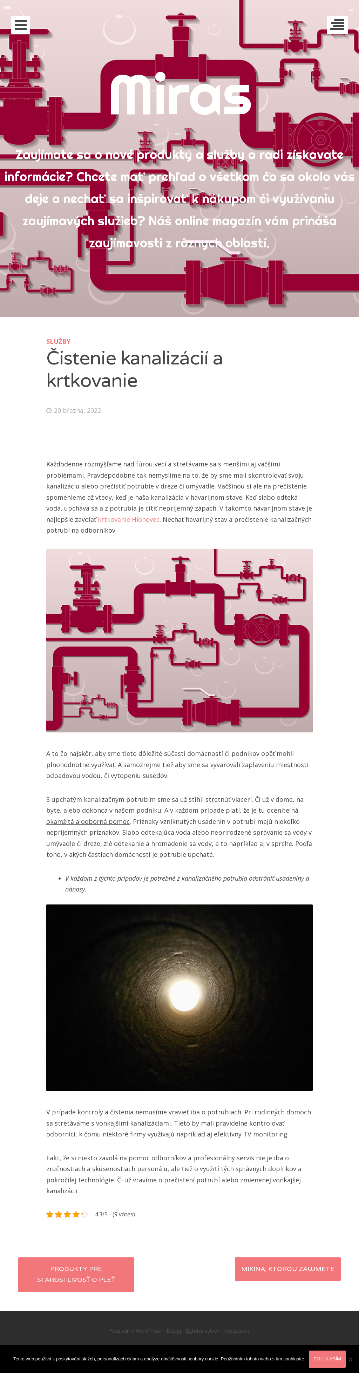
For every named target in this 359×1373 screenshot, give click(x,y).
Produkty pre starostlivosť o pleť (76, 1274)
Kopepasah (236, 1330)
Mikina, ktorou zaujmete (287, 1269)
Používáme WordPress (135, 1330)
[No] (350, 1359)
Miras (180, 94)
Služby (58, 341)
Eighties (194, 1330)
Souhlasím (327, 1359)
